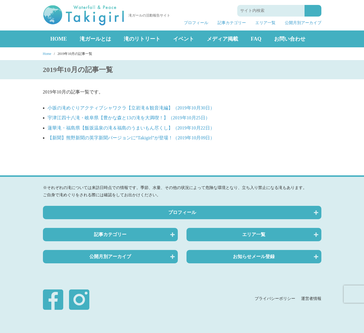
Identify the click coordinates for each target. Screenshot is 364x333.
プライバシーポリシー (275, 298)
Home (47, 54)
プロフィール (196, 23)
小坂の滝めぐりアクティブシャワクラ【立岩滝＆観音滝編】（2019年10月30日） (131, 107)
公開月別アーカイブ (303, 23)
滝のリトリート (142, 39)
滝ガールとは (95, 39)
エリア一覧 (265, 23)
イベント (183, 39)
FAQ (256, 39)
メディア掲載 (222, 39)
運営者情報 (311, 298)
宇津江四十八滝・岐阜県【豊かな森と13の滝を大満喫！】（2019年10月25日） (129, 117)
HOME (58, 39)
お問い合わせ (289, 39)
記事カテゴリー (232, 23)
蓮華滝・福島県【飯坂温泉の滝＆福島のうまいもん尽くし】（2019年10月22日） (131, 127)
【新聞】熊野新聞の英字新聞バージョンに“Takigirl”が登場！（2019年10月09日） (131, 137)
